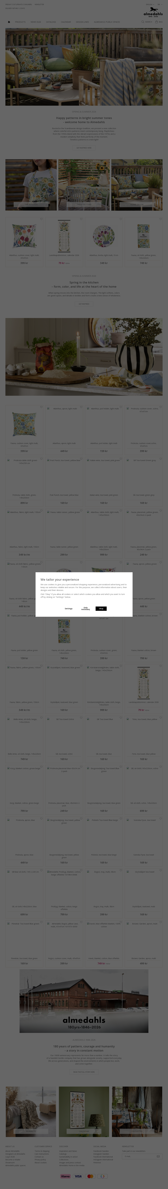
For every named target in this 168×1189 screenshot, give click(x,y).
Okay (101, 608)
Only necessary (85, 609)
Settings (68, 608)
